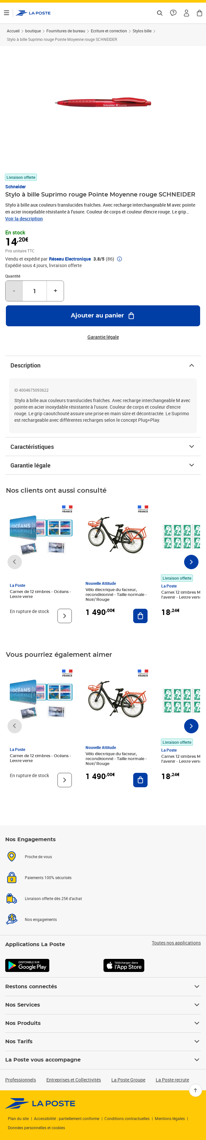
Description (103, 365)
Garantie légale (103, 465)
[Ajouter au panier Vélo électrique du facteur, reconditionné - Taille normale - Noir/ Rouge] (140, 616)
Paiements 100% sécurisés (48, 877)
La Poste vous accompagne (103, 1060)
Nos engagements (41, 919)
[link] (40, 1103)
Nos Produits (103, 1023)
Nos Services (103, 1005)
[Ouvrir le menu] (6, 13)
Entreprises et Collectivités (73, 1080)
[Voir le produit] (64, 616)
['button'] (33, 13)
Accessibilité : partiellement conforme (66, 1118)
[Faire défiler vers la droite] (191, 562)
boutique (33, 30)
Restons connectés (103, 987)
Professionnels (20, 1080)
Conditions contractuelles (127, 1118)
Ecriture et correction (109, 30)
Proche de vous (38, 856)
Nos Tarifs (103, 1042)
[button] (186, 13)
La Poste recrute (172, 1080)
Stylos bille (142, 30)
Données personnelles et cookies (36, 1127)
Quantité (12, 276)
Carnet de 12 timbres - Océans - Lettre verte (40, 594)
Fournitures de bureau (65, 30)
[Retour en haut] (195, 1090)
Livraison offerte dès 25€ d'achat (53, 898)
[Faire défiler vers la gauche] (15, 562)
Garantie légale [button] (103, 337)
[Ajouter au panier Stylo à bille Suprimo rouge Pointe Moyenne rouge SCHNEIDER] (103, 316)
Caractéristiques (103, 447)
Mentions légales (170, 1118)
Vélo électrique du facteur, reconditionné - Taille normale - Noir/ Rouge (116, 595)
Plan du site (18, 1118)
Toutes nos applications (176, 942)
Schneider (15, 186)
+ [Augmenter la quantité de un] (55, 291)
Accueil (13, 30)
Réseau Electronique (70, 259)
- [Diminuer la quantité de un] (14, 291)
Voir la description (24, 218)
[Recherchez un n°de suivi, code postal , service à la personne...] (159, 13)
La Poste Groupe (128, 1080)
